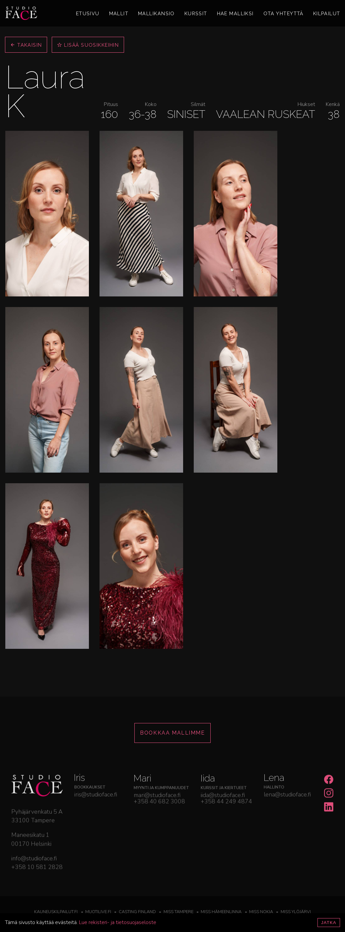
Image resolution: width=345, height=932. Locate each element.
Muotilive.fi (98, 912)
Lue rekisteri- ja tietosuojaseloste (117, 922)
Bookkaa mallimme (172, 733)
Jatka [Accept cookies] (328, 922)
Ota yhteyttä (283, 13)
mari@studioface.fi (157, 819)
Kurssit (195, 13)
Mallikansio (156, 13)
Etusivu (88, 13)
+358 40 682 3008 (159, 825)
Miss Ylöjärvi (296, 912)
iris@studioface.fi (95, 813)
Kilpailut (326, 13)
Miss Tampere (178, 912)
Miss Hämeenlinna (221, 912)
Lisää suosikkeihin (88, 45)
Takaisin (26, 45)
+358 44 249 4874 (226, 825)
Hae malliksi (235, 13)
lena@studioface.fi (287, 813)
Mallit (119, 13)
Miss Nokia (261, 912)
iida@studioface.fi (223, 819)
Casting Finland (137, 912)
